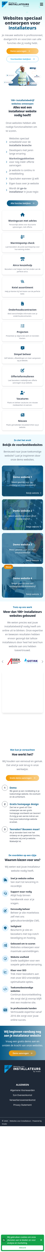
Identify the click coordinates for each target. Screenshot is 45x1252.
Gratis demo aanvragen (22, 903)
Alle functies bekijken (22, 203)
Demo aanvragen (20, 51)
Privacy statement (22, 1230)
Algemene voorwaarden (22, 1215)
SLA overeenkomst (22, 1220)
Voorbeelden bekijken (22, 59)
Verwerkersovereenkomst (22, 1225)
